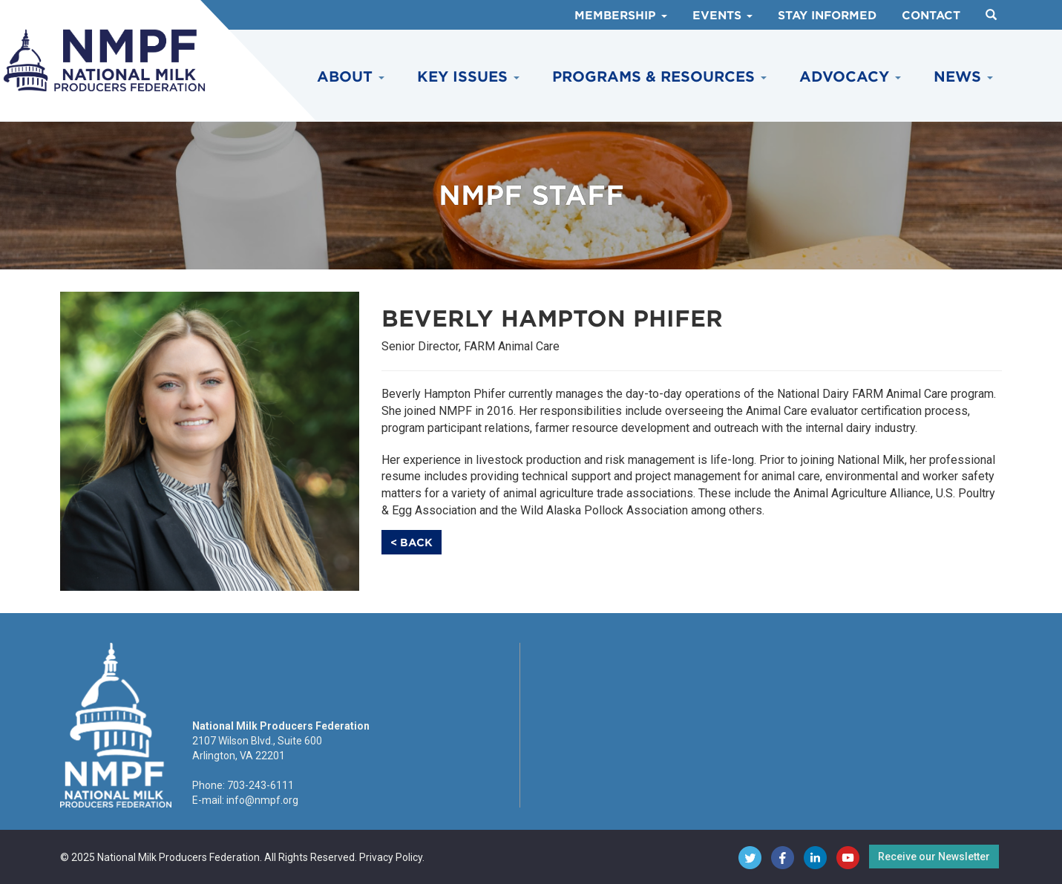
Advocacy (850, 76)
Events (722, 15)
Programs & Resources (659, 76)
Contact (931, 15)
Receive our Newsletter (934, 856)
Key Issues (468, 76)
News (963, 76)
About (350, 76)
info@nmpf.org (262, 800)
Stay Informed (827, 15)
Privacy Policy (390, 857)
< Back (411, 543)
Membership (620, 15)
